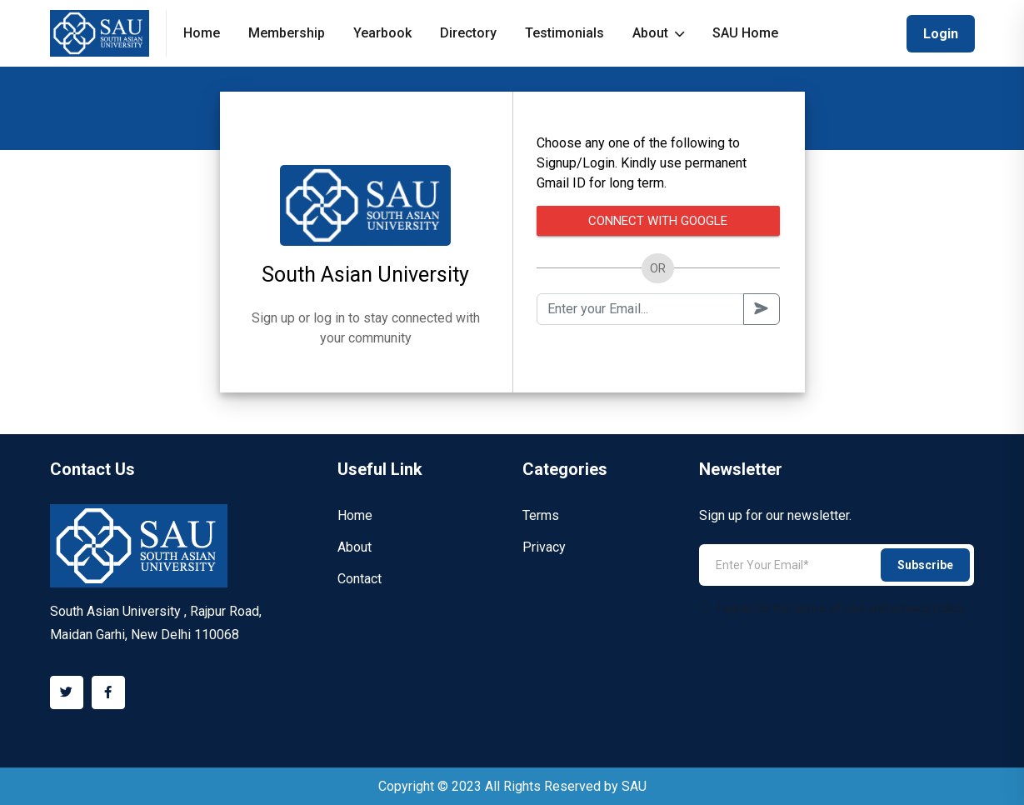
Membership (286, 33)
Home (201, 33)
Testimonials (564, 33)
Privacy (544, 547)
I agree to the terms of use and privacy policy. (833, 608)
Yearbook (382, 33)
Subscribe (925, 565)
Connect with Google (657, 220)
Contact (359, 579)
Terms (540, 515)
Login (940, 34)
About (658, 33)
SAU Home (745, 33)
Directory (468, 33)
